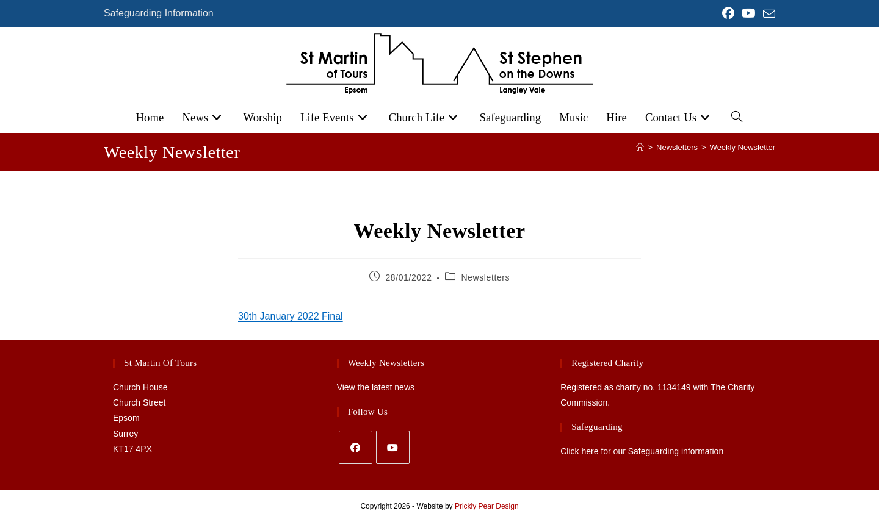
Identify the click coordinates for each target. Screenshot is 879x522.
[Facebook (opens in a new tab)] (728, 13)
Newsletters (485, 277)
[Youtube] (393, 447)
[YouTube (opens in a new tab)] (748, 13)
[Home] (640, 147)
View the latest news (375, 387)
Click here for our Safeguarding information (641, 451)
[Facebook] (355, 447)
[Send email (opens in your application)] (767, 14)
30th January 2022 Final (290, 316)
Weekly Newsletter (742, 147)
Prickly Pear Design (487, 506)
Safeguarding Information (159, 13)
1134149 (674, 387)
